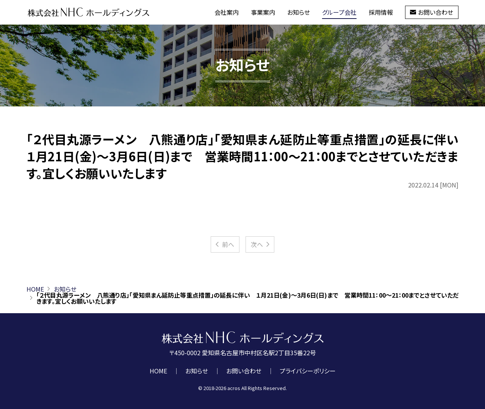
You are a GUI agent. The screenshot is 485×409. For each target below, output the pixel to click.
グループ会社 (339, 12)
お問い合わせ (431, 12)
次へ (261, 244)
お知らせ (298, 12)
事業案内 (263, 12)
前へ (224, 244)
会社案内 (226, 12)
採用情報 (381, 12)
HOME (35, 289)
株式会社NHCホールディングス (88, 12)
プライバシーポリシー (308, 370)
